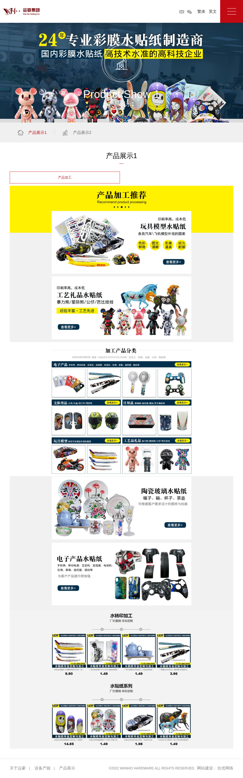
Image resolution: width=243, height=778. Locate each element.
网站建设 (205, 768)
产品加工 (65, 177)
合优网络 (225, 768)
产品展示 (67, 768)
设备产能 (43, 768)
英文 (213, 11)
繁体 (201, 11)
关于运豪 (18, 768)
